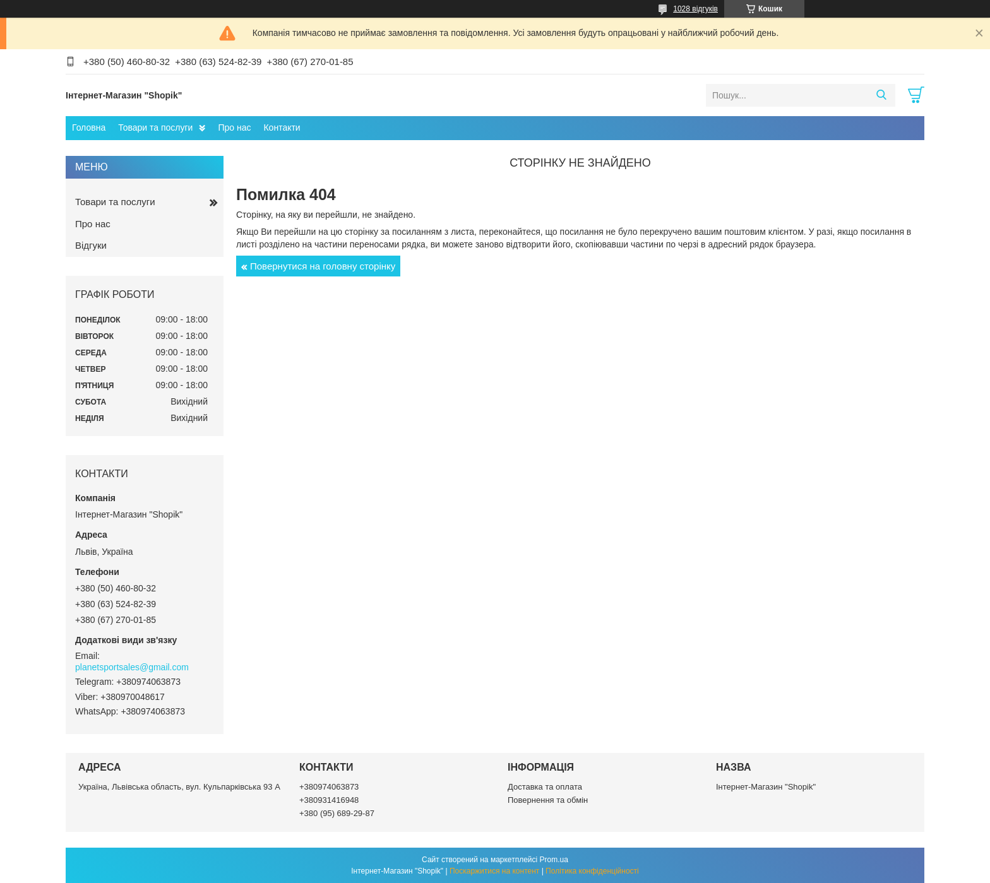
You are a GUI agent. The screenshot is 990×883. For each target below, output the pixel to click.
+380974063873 (329, 786)
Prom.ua (554, 859)
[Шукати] (881, 95)
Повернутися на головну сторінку (322, 266)
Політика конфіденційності (592, 871)
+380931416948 (329, 800)
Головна (88, 127)
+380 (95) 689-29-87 (336, 813)
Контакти (281, 127)
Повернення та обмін (548, 800)
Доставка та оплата (545, 786)
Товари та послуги (155, 127)
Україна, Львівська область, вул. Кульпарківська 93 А (179, 786)
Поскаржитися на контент (494, 871)
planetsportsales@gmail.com (132, 667)
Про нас (234, 127)
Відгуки (91, 245)
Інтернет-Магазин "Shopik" (766, 786)
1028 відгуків (695, 8)
